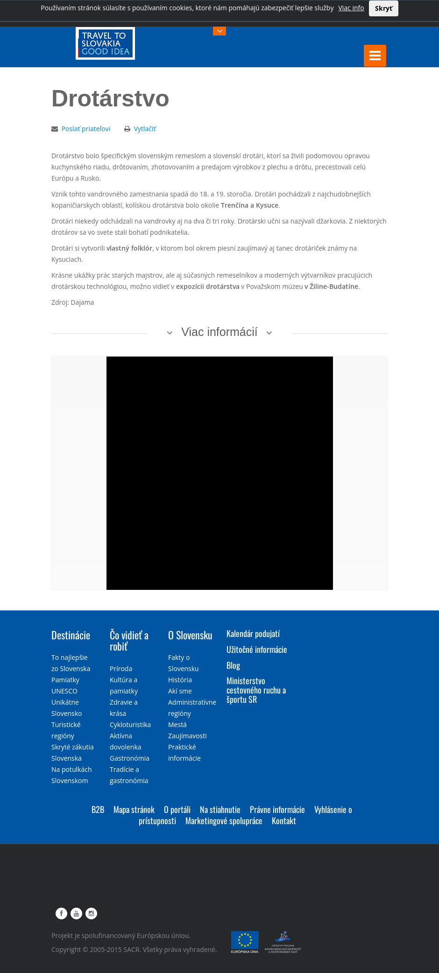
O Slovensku (190, 634)
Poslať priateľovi (86, 128)
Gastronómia (129, 758)
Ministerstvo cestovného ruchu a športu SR (256, 689)
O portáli (177, 809)
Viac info (351, 7)
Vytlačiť (145, 128)
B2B (98, 809)
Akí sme (180, 690)
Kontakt (284, 820)
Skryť (383, 8)
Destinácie (70, 634)
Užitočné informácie (257, 649)
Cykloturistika (130, 724)
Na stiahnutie (220, 809)
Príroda (121, 668)
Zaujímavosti (187, 735)
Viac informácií (219, 331)
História (180, 679)
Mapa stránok (134, 809)
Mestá (177, 724)
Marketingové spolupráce (223, 820)
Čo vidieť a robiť (129, 640)
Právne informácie (277, 809)
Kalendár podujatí (253, 633)
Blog (233, 665)
